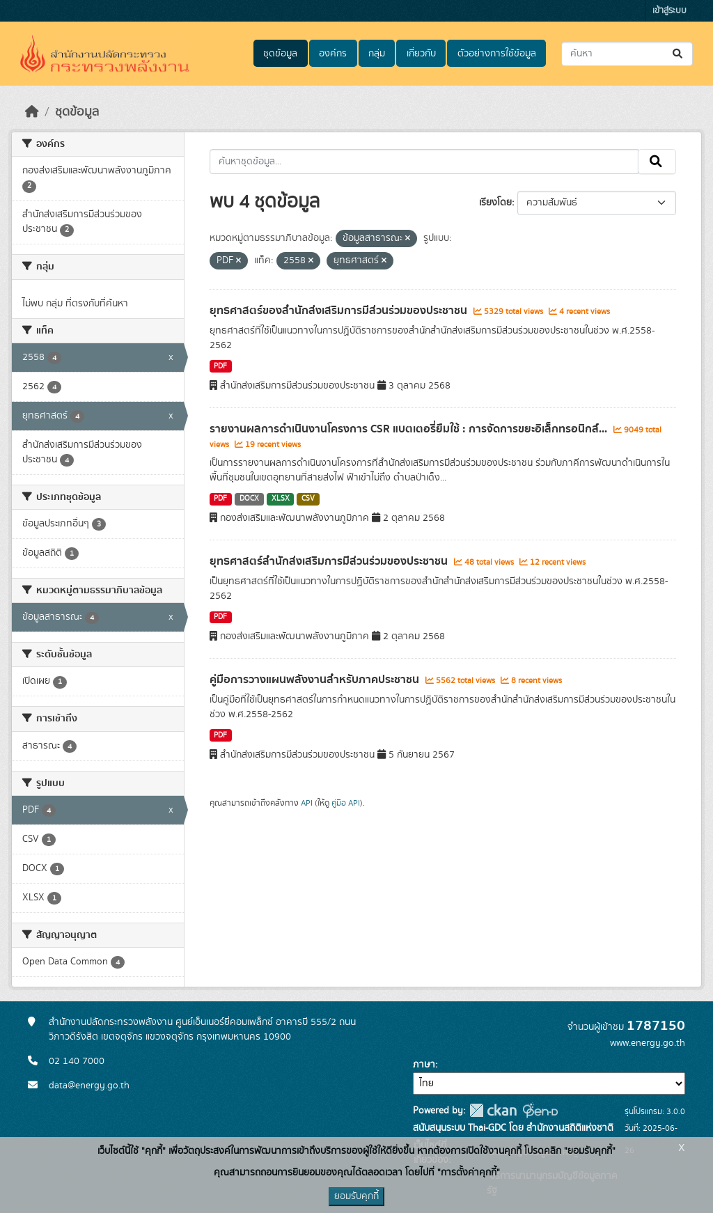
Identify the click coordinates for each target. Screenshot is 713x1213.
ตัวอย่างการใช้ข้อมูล (496, 54)
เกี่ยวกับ (421, 54)
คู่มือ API (345, 803)
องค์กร (333, 54)
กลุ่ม (376, 54)
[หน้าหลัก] (32, 112)
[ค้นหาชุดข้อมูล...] (627, 54)
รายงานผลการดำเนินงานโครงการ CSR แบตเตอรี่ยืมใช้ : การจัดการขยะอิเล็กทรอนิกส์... (410, 429)
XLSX (281, 498)
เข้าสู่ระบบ (669, 10)
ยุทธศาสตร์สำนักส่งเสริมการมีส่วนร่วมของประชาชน (330, 561)
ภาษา (424, 1065)
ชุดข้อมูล (280, 54)
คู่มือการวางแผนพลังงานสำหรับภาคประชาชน (316, 680)
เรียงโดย (495, 203)
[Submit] (679, 54)
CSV (308, 498)
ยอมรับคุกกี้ (356, 1196)
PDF (220, 366)
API (307, 803)
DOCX (249, 498)
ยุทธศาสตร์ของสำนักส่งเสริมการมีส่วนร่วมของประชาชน (340, 311)
